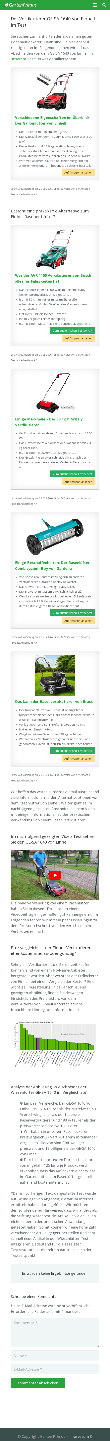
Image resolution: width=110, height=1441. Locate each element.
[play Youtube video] (55, 875)
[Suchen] (104, 5)
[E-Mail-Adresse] (55, 1369)
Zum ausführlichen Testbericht (72, 330)
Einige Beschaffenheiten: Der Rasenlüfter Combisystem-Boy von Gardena (52, 565)
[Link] (20, 5)
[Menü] (95, 5)
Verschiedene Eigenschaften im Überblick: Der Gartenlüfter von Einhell (53, 120)
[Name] (55, 1355)
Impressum (79, 1436)
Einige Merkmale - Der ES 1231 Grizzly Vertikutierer (48, 422)
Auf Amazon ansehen (78, 172)
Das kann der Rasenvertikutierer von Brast (54, 701)
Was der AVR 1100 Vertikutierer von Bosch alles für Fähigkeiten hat (53, 278)
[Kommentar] (55, 1332)
